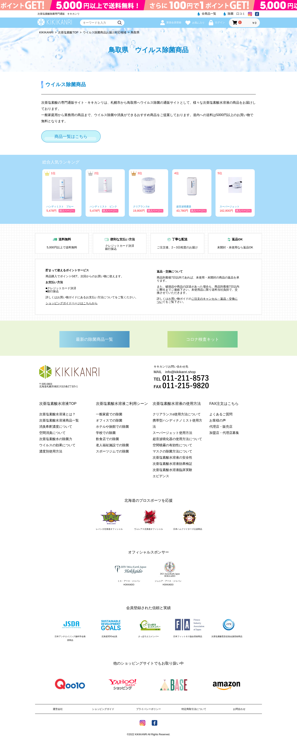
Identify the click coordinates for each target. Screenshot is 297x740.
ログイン (217, 22)
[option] (61, 193)
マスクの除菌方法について (172, 451)
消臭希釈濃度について (55, 426)
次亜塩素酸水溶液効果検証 (172, 463)
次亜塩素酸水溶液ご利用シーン (122, 404)
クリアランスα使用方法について (177, 414)
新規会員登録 (170, 22)
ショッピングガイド (103, 709)
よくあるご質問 (220, 414)
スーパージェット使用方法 (172, 433)
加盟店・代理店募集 (224, 433)
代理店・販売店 (220, 426)
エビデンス (161, 476)
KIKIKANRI (46, 32)
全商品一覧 (206, 13)
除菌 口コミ (234, 13)
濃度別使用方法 (50, 451)
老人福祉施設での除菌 (112, 445)
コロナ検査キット (202, 339)
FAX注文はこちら (224, 404)
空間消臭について (52, 433)
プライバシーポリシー (148, 709)
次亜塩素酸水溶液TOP (58, 404)
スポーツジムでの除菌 (112, 451)
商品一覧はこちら (70, 136)
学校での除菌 (106, 433)
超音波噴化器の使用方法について (177, 439)
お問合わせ (239, 709)
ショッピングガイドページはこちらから (72, 303)
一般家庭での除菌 (109, 414)
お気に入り (194, 22)
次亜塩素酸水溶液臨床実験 (172, 470)
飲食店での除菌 (107, 439)
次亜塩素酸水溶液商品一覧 (59, 420)
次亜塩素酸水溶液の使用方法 (177, 404)
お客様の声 (217, 420)
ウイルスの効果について (57, 445)
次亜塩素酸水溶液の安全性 (172, 457)
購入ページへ (66, 210)
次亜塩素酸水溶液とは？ (57, 414)
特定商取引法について (194, 709)
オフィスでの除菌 (109, 420)
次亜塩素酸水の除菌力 (55, 439)
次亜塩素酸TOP (68, 32)
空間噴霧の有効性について (172, 445)
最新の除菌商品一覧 (94, 339)
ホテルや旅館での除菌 (112, 426)
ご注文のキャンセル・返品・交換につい (197, 300)
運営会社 (58, 709)
